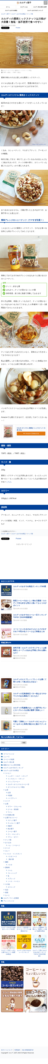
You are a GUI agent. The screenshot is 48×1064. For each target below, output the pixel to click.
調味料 (7, 867)
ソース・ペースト (14, 881)
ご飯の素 (11, 859)
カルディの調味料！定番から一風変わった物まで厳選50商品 (40, 929)
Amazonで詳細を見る (31, 433)
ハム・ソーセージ (14, 845)
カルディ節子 (24, 3)
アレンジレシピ (8, 901)
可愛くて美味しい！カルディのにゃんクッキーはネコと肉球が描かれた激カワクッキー (29, 724)
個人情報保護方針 (28, 1050)
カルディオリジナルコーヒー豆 (18, 784)
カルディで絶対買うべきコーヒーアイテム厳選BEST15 (24, 929)
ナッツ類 (8, 840)
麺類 (6, 862)
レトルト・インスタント (13, 854)
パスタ (10, 865)
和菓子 (10, 826)
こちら (9, 482)
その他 (7, 884)
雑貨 (6, 892)
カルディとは (24, 7)
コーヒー (8, 773)
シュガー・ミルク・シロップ (18, 776)
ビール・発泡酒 (13, 809)
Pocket (18, 28)
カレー (7, 851)
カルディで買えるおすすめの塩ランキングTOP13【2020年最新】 (40, 953)
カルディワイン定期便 (11, 898)
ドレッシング (12, 873)
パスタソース (12, 856)
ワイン (10, 812)
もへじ (7, 895)
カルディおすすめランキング (35, 10)
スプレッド (11, 878)
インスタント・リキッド (16, 779)
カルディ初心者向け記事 (40, 7)
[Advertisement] (24, 1061)
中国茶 (10, 795)
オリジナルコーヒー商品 (16, 787)
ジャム (10, 870)
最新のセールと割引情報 (11, 765)
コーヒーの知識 (8, 759)
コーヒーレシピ (8, 754)
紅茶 (9, 792)
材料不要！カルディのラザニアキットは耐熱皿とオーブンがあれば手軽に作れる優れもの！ (29, 650)
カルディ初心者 (8, 762)
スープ (7, 801)
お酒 (6, 804)
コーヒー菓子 (12, 831)
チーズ (7, 848)
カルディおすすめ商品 (11, 10)
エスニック (11, 887)
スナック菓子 (12, 820)
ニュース (6, 756)
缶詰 (6, 890)
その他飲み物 (9, 815)
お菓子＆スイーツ (11, 817)
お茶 (6, 790)
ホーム (8, 7)
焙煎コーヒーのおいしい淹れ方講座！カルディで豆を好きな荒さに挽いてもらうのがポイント (29, 603)
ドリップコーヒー (14, 781)
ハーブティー (12, 798)
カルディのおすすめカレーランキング (24, 951)
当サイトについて (6, 1050)
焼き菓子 (11, 829)
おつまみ (8, 842)
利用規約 (17, 1050)
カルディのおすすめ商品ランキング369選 (29, 586)
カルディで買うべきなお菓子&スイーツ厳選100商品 (8, 952)
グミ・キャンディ (14, 834)
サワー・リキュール (14, 806)
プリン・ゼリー (13, 837)
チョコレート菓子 (14, 823)
